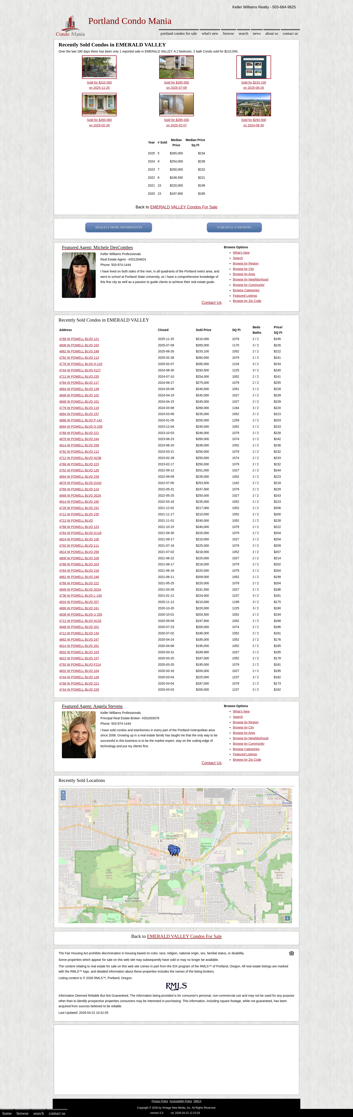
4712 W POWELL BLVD (76, 520)
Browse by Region (246, 263)
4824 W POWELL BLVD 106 (79, 539)
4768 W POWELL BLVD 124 (79, 489)
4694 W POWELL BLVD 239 (79, 476)
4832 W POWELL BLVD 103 (79, 652)
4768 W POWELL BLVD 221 (79, 433)
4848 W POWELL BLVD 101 (79, 401)
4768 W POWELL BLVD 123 (79, 527)
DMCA (197, 1101)
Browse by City (243, 269)
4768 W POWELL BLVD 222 (79, 583)
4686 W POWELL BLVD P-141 (80, 420)
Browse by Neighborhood (250, 279)
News (257, 33)
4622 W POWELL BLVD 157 (79, 658)
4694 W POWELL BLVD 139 (79, 389)
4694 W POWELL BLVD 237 (79, 414)
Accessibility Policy (181, 1101)
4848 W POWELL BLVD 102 (79, 395)
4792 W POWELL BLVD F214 (80, 664)
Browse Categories (246, 290)
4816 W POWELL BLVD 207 (79, 602)
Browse (228, 33)
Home (6, 1113)
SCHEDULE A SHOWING (234, 227)
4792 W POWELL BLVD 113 (79, 357)
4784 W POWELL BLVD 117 (79, 382)
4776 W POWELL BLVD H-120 (80, 364)
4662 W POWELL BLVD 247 (79, 639)
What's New (210, 33)
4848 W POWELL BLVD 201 (79, 627)
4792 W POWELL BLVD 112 (79, 451)
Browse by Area (244, 274)
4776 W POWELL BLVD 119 (79, 408)
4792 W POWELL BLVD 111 (79, 545)
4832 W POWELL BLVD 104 (79, 671)
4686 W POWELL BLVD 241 (79, 608)
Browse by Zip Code (247, 301)
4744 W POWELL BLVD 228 (79, 689)
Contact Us (290, 33)
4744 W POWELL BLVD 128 (79, 677)
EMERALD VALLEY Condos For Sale (183, 207)
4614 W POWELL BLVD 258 (79, 445)
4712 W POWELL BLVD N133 (80, 621)
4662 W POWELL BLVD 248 (79, 351)
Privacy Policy (160, 1101)
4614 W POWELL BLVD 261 (79, 646)
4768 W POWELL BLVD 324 (79, 564)
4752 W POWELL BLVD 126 (79, 470)
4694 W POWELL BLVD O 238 (80, 426)
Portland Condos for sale (179, 33)
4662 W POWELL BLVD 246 (79, 577)
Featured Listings (245, 295)
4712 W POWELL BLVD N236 (80, 458)
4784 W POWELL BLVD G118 (80, 533)
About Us (271, 33)
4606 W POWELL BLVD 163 (79, 345)
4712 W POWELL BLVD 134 (79, 633)
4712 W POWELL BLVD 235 (79, 376)
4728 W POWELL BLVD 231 (79, 508)
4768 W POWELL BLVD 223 (79, 464)
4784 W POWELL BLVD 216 (79, 570)
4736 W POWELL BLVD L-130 (80, 595)
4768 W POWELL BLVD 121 (79, 339)
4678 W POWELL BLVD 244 (79, 439)
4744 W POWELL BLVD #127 (80, 370)
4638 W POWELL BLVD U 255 (80, 614)
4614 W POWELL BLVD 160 (79, 501)
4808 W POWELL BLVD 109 (79, 558)
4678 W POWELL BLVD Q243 (80, 483)
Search (243, 33)
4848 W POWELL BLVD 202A (80, 495)
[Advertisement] (176, 1058)
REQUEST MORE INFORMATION (118, 227)
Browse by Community (249, 285)
